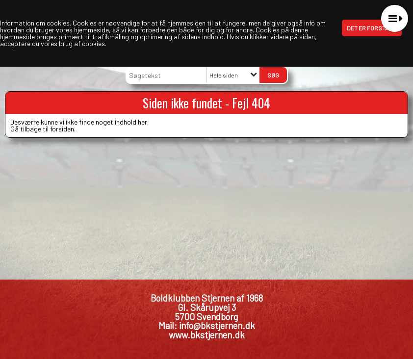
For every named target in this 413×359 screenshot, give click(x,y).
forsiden (62, 129)
